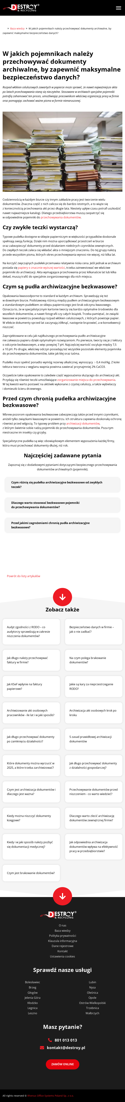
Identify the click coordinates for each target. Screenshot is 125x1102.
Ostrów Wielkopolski (92, 1003)
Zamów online (62, 1064)
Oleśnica (92, 993)
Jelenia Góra (32, 998)
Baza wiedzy (17, 28)
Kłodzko (32, 1003)
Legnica (33, 1008)
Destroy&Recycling (4, 28)
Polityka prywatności (62, 936)
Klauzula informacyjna (62, 941)
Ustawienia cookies (62, 956)
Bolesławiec (32, 982)
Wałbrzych (92, 1013)
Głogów (33, 993)
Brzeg (32, 987)
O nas (62, 925)
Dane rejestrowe (62, 946)
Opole (92, 998)
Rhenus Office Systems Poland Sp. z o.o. (50, 1095)
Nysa (92, 987)
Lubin (92, 982)
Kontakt (62, 951)
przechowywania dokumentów (61, 217)
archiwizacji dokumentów (82, 423)
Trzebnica (92, 1008)
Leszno (32, 1013)
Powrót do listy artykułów (23, 576)
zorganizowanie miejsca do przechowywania (86, 380)
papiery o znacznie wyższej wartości (41, 268)
